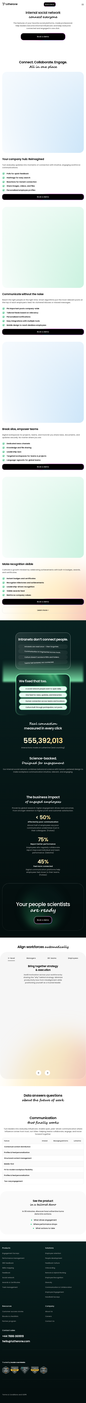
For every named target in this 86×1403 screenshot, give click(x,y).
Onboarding (50, 1268)
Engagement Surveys (10, 1253)
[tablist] (43, 958)
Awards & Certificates (11, 1282)
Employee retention (53, 1253)
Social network (8, 1277)
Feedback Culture (52, 1263)
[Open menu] (83, 4)
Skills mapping (8, 1268)
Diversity (48, 1282)
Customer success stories (12, 1311)
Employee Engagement (54, 1292)
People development (53, 1258)
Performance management (13, 1258)
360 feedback (8, 1263)
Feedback (6, 1273)
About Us (49, 1311)
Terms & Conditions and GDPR (14, 1395)
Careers (48, 1316)
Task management (10, 1287)
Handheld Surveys (52, 1297)
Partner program (9, 1321)
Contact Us (49, 1321)
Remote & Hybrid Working (55, 1273)
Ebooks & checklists (10, 1316)
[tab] (11, 958)
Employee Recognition (54, 1277)
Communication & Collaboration (58, 1287)
